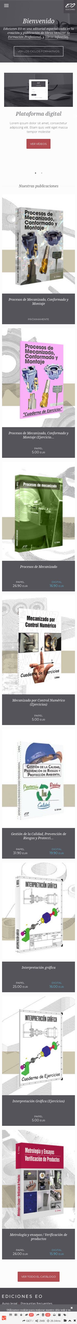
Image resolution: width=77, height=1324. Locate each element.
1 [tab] (35, 173)
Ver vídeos (38, 143)
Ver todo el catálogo (38, 1276)
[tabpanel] (38, 111)
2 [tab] (42, 173)
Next (75, 116)
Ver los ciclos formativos (39, 51)
